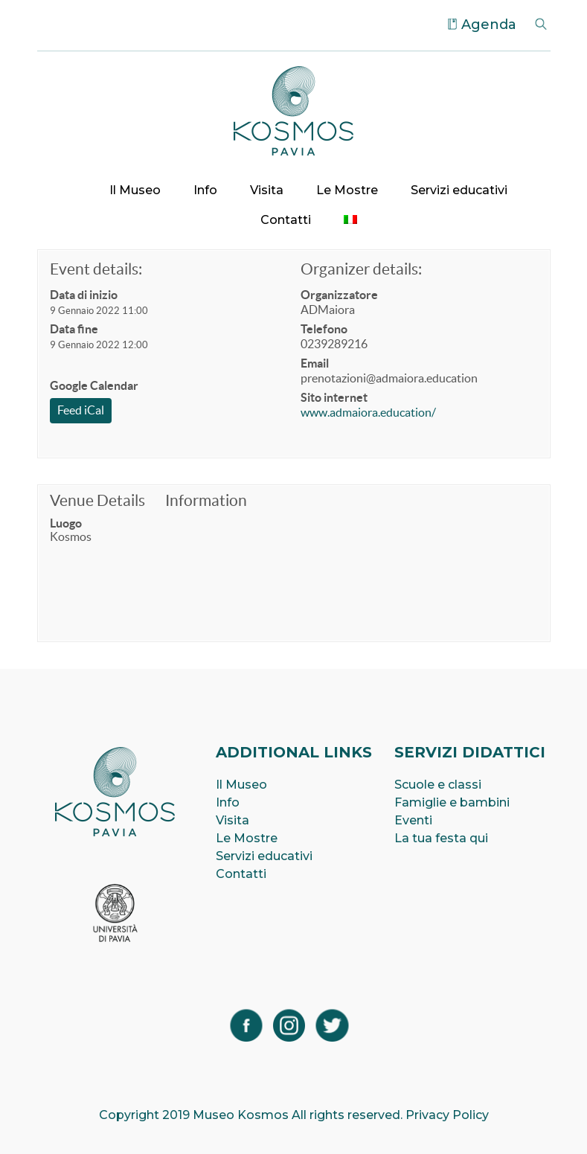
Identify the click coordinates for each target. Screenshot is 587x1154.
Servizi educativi (459, 190)
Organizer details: (361, 269)
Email (315, 363)
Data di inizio (84, 294)
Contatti (285, 220)
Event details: (96, 269)
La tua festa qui (441, 838)
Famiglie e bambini (452, 802)
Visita (266, 190)
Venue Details (97, 500)
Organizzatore (339, 294)
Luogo (66, 523)
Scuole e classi (437, 785)
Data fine (74, 329)
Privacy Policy (447, 1115)
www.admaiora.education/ (368, 412)
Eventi (413, 820)
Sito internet (334, 397)
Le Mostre (347, 190)
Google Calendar (94, 385)
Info (205, 190)
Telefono (324, 329)
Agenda (488, 24)
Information (206, 500)
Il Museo (135, 190)
